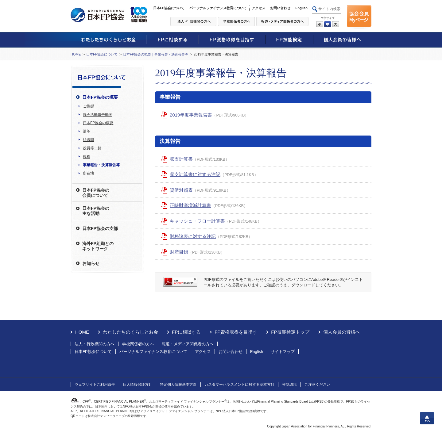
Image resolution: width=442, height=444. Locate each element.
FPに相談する (186, 332)
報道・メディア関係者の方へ (188, 344)
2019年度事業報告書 (191, 114)
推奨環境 (289, 384)
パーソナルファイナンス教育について (218, 8)
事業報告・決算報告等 (101, 165)
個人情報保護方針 (137, 384)
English (301, 8)
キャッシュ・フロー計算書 (197, 221)
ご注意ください (317, 384)
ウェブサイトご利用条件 (95, 384)
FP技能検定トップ (290, 332)
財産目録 (179, 252)
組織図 (88, 140)
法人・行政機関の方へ (94, 344)
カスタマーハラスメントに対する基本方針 (239, 384)
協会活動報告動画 (97, 115)
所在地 (88, 173)
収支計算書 (181, 159)
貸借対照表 (181, 190)
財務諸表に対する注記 (193, 236)
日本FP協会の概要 (98, 123)
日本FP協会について (168, 8)
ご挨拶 (88, 106)
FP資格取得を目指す (236, 332)
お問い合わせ (280, 8)
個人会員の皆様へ (341, 332)
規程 (86, 157)
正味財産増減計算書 (190, 205)
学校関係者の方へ (138, 344)
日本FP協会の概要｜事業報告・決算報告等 (155, 54)
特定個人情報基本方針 (178, 384)
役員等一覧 (92, 148)
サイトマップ (283, 351)
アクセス (258, 8)
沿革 (86, 131)
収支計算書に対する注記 (195, 174)
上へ (427, 418)
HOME (76, 54)
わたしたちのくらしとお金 (130, 332)
